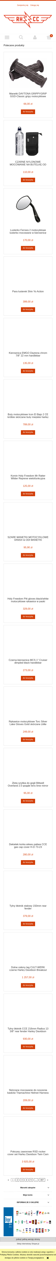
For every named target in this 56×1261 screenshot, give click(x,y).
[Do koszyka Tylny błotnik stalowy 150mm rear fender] (28, 924)
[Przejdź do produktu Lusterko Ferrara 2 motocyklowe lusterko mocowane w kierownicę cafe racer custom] (28, 209)
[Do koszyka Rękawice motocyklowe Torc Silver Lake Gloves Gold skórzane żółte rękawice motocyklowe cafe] (28, 739)
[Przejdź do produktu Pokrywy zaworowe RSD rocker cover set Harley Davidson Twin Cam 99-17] (28, 1134)
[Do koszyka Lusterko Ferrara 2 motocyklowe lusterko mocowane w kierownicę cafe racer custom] (28, 248)
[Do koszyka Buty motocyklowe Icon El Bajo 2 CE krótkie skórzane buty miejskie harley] (28, 432)
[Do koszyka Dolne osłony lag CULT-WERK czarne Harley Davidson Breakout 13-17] (28, 985)
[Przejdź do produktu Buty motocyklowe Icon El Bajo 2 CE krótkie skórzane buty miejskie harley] (28, 397)
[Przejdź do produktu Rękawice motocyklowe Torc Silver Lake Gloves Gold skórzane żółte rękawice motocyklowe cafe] (28, 704)
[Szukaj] (21, 37)
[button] (7, 37)
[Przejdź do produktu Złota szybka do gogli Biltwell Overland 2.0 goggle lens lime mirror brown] (28, 765)
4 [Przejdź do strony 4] (26, 1180)
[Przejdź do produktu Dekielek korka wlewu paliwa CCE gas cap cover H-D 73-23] (28, 827)
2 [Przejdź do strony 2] (17, 1180)
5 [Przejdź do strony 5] (31, 1180)
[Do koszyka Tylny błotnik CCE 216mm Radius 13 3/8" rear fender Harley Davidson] (28, 1046)
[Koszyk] (49, 37)
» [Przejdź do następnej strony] (47, 1180)
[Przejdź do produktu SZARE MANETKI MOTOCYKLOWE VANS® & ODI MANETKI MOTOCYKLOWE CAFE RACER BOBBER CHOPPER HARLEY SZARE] (28, 520)
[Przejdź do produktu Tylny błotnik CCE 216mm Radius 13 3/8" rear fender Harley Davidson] (28, 1011)
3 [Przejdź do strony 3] (22, 1180)
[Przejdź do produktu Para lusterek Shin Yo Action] (28, 274)
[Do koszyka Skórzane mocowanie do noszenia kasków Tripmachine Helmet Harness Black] (28, 1108)
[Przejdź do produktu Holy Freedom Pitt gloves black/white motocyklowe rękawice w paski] (28, 581)
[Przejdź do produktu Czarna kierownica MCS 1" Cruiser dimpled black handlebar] (28, 643)
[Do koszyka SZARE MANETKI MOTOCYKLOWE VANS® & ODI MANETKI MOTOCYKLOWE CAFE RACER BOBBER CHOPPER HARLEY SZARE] (28, 555)
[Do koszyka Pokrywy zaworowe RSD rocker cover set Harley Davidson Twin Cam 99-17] (28, 1169)
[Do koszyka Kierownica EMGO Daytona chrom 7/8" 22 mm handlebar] (28, 371)
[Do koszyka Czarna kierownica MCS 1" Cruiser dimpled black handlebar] (28, 678)
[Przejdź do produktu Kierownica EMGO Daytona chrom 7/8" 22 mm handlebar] (28, 336)
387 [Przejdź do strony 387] (42, 1180)
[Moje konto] (35, 37)
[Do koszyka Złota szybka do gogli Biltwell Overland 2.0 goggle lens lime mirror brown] (28, 801)
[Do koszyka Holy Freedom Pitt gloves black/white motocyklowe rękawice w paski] (28, 617)
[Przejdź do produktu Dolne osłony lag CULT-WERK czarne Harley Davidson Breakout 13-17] (28, 950)
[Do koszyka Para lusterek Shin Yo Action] (28, 309)
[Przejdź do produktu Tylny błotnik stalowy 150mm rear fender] (28, 888)
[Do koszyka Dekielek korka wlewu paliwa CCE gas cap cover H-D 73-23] (28, 862)
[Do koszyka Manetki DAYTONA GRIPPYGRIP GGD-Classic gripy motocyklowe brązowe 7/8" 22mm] (28, 111)
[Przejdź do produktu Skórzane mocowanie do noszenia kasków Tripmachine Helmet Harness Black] (28, 1073)
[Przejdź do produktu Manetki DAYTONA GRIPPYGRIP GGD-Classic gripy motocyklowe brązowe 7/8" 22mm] (28, 73)
